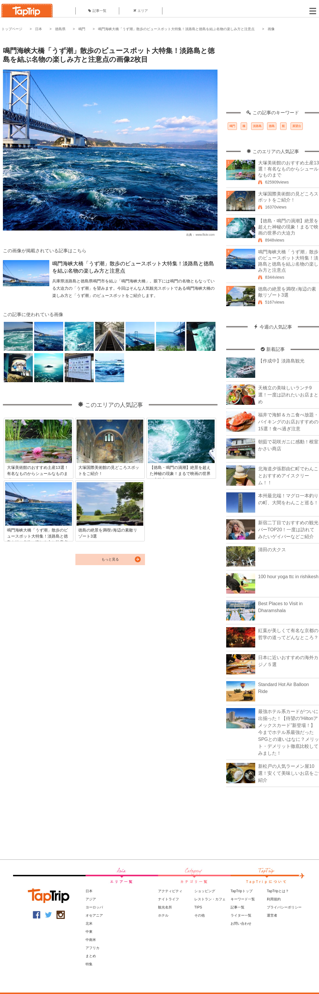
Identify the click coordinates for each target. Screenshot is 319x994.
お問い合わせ (241, 924)
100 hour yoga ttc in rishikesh (288, 576)
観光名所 (165, 907)
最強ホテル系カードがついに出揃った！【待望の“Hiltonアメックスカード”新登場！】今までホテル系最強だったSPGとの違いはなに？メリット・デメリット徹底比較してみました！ (288, 732)
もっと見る (110, 559)
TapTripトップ (242, 891)
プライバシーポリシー (284, 907)
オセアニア (94, 915)
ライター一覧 (241, 915)
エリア (140, 11)
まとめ (91, 956)
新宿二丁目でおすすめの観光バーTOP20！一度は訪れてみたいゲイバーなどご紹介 (288, 529)
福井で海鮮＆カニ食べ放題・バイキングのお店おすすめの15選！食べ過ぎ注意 (288, 421)
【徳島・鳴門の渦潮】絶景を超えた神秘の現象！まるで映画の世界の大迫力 (288, 226)
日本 (38, 29)
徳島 (272, 126)
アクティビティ (170, 891)
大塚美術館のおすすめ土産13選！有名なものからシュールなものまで (288, 168)
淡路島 (257, 126)
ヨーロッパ (94, 907)
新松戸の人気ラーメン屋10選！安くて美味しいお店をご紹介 (288, 773)
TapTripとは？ (278, 891)
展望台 (296, 126)
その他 (199, 915)
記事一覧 (97, 11)
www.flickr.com (205, 234)
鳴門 (81, 29)
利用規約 (274, 899)
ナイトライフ (168, 899)
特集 (89, 964)
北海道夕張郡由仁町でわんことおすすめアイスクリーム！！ (288, 475)
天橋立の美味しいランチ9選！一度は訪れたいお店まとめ (288, 394)
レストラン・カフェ (210, 899)
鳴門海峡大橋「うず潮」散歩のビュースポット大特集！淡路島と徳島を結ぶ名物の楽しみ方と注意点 (176, 29)
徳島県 (60, 29)
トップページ (11, 29)
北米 (89, 924)
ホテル (163, 915)
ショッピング (204, 891)
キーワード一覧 (243, 899)
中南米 (91, 940)
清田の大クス (272, 549)
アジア (91, 899)
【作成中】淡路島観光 (281, 360)
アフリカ (92, 948)
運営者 (272, 915)
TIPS (198, 907)
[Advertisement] (272, 74)
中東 (89, 932)
